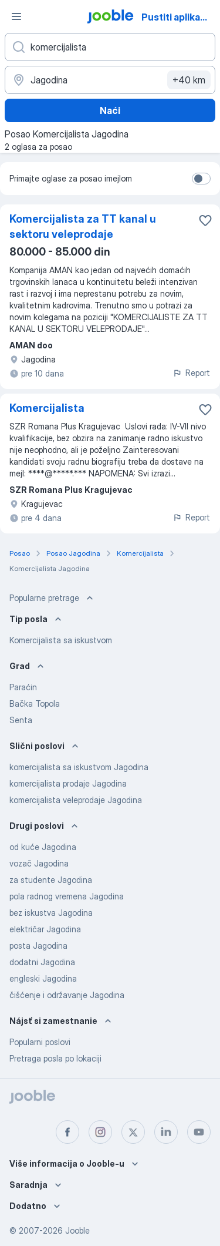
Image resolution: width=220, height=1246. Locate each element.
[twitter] (133, 1132)
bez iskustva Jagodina (51, 913)
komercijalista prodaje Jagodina (68, 783)
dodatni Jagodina (42, 962)
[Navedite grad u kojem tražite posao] (110, 80)
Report (191, 373)
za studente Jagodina (50, 880)
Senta (20, 720)
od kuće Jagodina (42, 847)
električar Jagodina (45, 929)
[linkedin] (166, 1132)
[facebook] (67, 1132)
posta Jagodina (38, 946)
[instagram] (100, 1132)
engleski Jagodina (43, 978)
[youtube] (199, 1132)
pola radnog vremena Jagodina (66, 896)
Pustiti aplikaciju (178, 17)
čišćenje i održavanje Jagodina (66, 995)
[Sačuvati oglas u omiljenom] (205, 220)
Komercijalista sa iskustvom (60, 640)
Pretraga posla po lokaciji (55, 1058)
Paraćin (23, 687)
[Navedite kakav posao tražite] (110, 47)
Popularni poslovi (39, 1042)
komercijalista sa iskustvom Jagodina (78, 767)
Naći (110, 110)
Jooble (77, 1230)
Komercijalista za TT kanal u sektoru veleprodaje (82, 226)
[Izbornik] (16, 16)
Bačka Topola (34, 703)
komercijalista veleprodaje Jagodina (75, 800)
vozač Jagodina (39, 863)
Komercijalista (46, 408)
